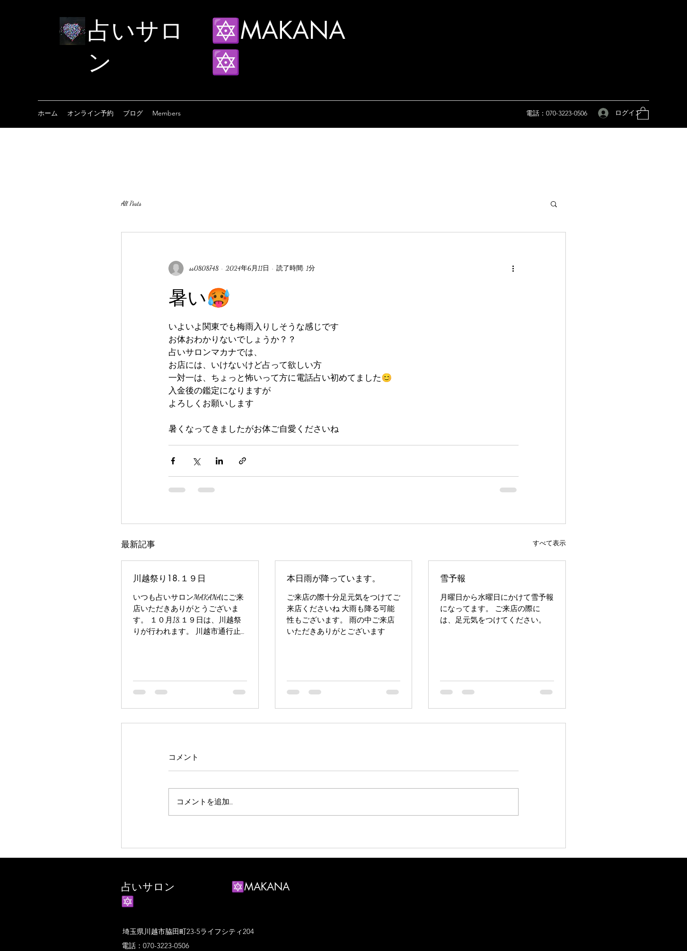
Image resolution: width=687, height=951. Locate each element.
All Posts (131, 203)
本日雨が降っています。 (333, 578)
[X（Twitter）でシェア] (196, 460)
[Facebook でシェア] (172, 460)
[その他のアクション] (513, 268)
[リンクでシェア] (242, 460)
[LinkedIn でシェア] (219, 460)
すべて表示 (549, 543)
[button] (643, 113)
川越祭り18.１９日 (169, 578)
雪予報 (453, 578)
